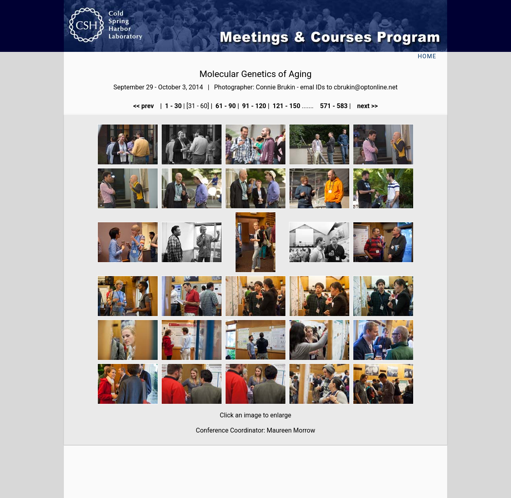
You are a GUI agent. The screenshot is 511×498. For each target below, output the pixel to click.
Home (427, 56)
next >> (365, 106)
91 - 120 (253, 106)
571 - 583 (332, 106)
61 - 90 (225, 106)
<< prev (146, 106)
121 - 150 (285, 106)
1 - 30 (172, 106)
